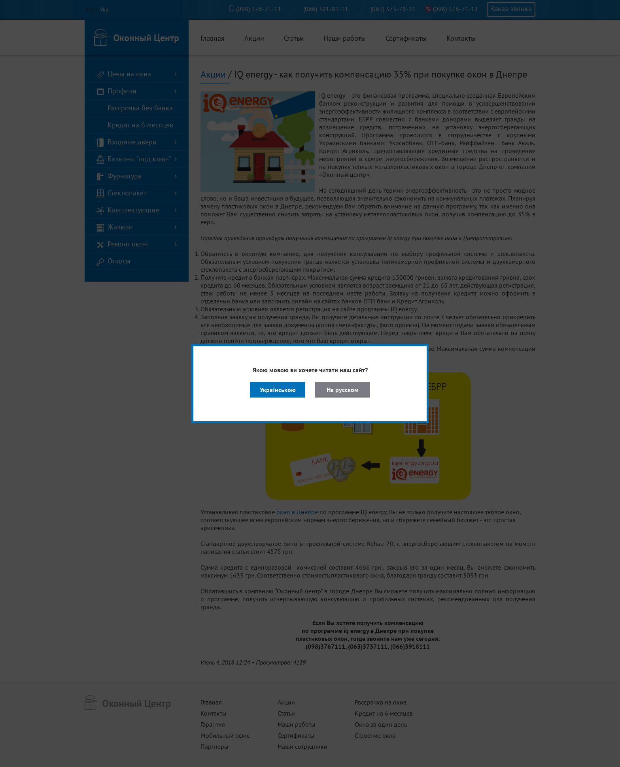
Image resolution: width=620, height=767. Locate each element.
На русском (343, 390)
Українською (278, 390)
